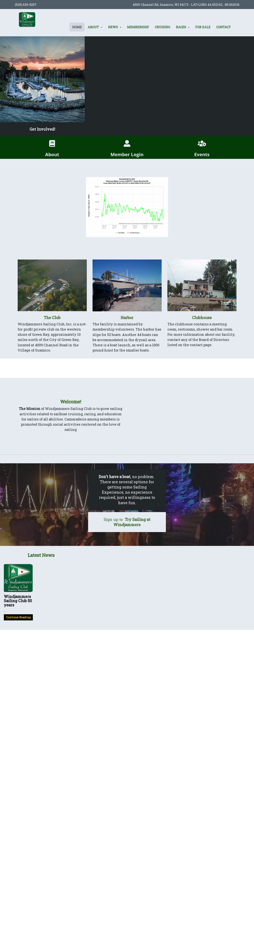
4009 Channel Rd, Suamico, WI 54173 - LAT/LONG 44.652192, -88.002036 (186, 4)
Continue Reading (18, 617)
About (93, 27)
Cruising (162, 27)
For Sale (202, 27)
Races (181, 27)
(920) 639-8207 (25, 4)
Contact (223, 27)
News (113, 27)
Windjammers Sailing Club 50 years (18, 600)
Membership (138, 27)
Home (77, 27)
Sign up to (127, 522)
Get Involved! (42, 129)
